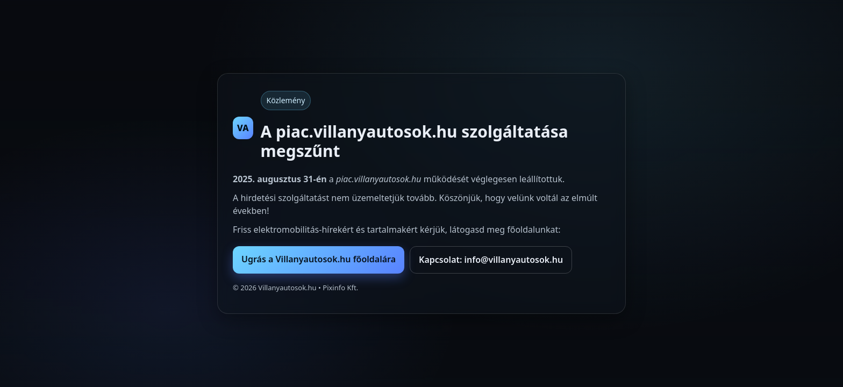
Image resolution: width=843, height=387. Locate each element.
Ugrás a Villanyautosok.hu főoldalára (318, 259)
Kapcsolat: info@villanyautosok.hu (491, 260)
